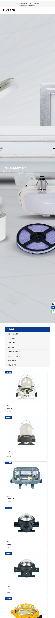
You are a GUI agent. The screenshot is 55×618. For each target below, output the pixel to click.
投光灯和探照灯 (11, 338)
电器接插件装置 (11, 365)
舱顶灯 (8, 405)
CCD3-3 (9, 590)
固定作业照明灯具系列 (13, 356)
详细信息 (9, 411)
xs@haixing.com (23, 3)
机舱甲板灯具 (11, 343)
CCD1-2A (10, 454)
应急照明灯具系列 (12, 360)
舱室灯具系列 (11, 347)
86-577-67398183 (34, 3)
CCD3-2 (9, 544)
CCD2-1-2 (10, 499)
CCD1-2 (9, 408)
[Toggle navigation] (49, 9)
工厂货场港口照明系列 (13, 352)
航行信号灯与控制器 (12, 334)
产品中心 (8, 171)
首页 (4, 171)
